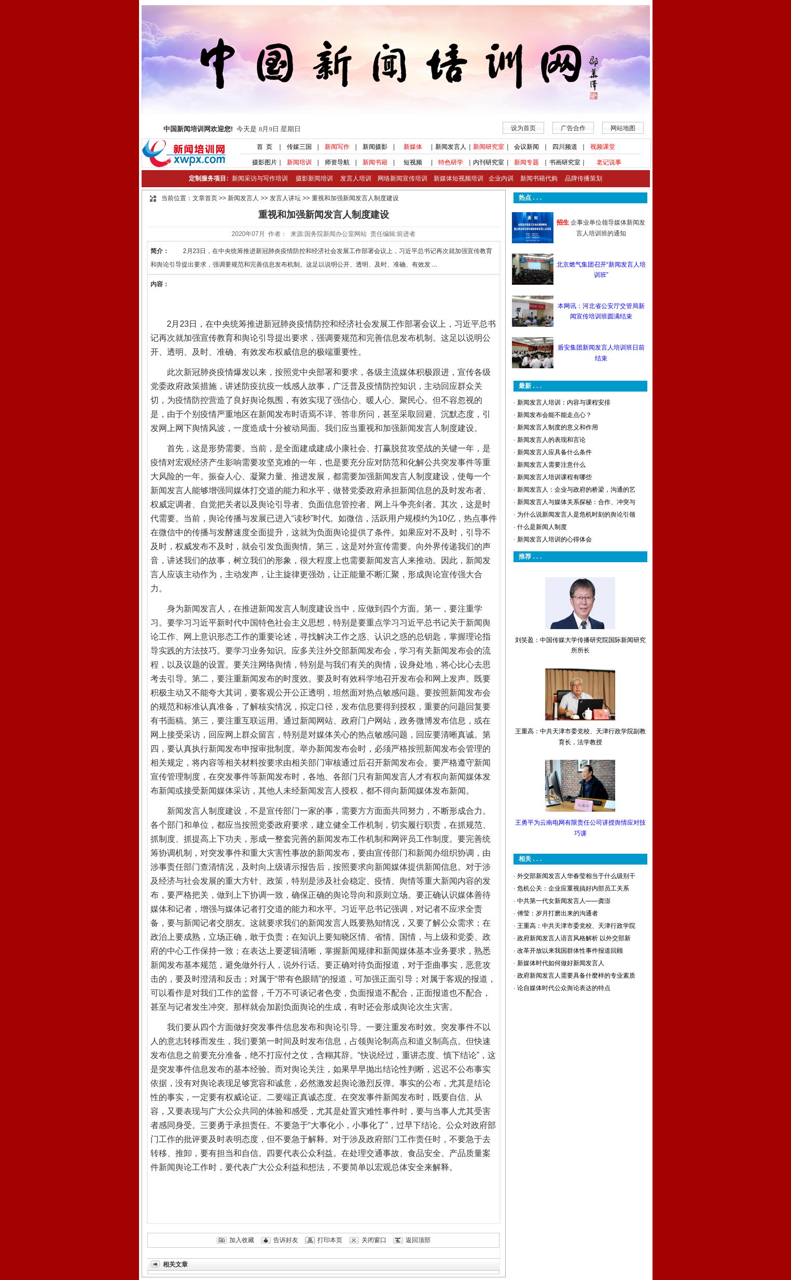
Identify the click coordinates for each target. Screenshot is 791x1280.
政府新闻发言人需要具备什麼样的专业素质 (576, 975)
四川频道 (564, 146)
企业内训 (498, 178)
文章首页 (204, 198)
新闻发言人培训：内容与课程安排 (563, 402)
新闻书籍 (375, 162)
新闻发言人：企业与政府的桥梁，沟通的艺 (576, 489)
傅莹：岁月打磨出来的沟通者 (557, 913)
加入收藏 (241, 1240)
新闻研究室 (488, 146)
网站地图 (622, 128)
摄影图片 (261, 162)
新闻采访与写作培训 (259, 178)
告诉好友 (285, 1240)
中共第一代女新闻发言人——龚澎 (563, 901)
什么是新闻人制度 (542, 527)
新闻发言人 (450, 146)
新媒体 (413, 146)
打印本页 (329, 1240)
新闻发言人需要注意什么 (551, 464)
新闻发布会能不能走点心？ (554, 415)
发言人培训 (356, 178)
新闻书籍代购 (536, 178)
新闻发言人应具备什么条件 (554, 452)
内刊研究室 (488, 162)
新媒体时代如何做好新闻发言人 (560, 963)
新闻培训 (299, 162)
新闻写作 (337, 146)
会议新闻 (526, 146)
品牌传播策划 (581, 178)
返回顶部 (418, 1240)
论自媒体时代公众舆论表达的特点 (563, 988)
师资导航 (337, 162)
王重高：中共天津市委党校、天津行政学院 (576, 925)
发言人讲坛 (285, 198)
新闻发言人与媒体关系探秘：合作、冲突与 (576, 502)
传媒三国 (299, 146)
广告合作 (573, 128)
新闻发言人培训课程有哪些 (554, 477)
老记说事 (608, 162)
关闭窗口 (374, 1240)
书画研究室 (564, 162)
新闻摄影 (375, 146)
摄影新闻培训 (314, 178)
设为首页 (523, 128)
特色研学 (450, 162)
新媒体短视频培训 (458, 178)
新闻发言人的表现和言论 (551, 439)
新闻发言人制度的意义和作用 (557, 427)
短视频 (413, 162)
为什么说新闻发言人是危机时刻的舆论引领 (576, 514)
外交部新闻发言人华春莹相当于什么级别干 (576, 876)
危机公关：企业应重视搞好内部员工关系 (573, 888)
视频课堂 (602, 146)
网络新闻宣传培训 (402, 178)
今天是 (232, 129)
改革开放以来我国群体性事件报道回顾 (570, 950)
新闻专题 (526, 162)
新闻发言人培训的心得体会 (554, 539)
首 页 (260, 146)
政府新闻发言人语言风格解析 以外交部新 (574, 938)
